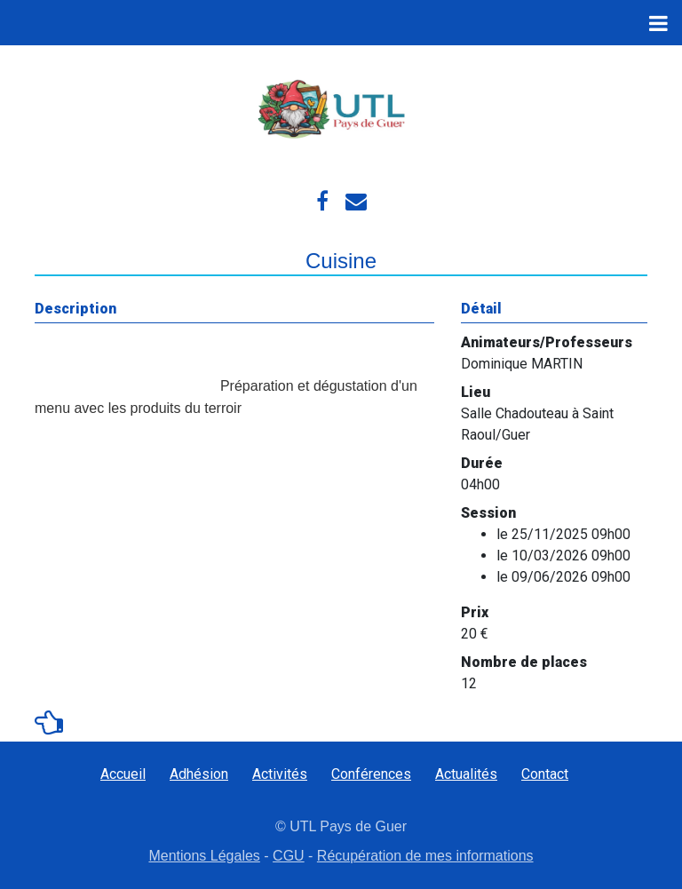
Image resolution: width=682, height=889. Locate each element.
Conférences (371, 774)
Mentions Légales (203, 855)
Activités (279, 774)
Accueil (123, 774)
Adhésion (199, 774)
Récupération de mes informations (425, 855)
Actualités (466, 774)
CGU (289, 855)
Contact (544, 774)
